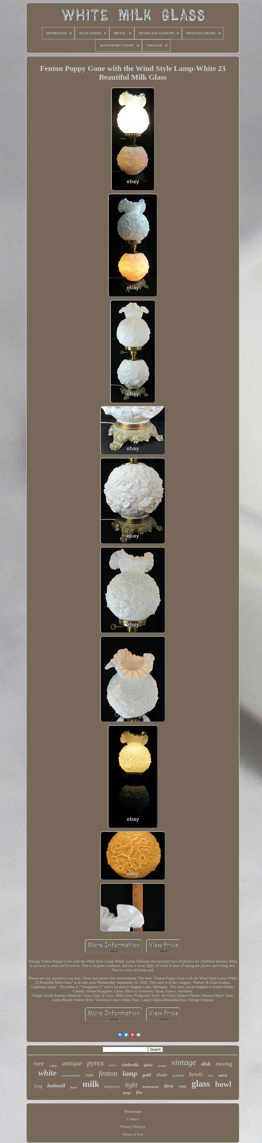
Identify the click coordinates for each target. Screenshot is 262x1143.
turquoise (112, 1086)
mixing (224, 1063)
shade (161, 1074)
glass (201, 1084)
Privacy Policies (132, 1127)
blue (210, 1075)
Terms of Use (133, 1134)
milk (90, 1084)
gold (146, 1074)
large (127, 1093)
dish (206, 1064)
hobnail (56, 1085)
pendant (178, 1075)
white (47, 1072)
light (131, 1085)
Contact (133, 1119)
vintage (183, 1062)
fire (139, 1092)
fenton (108, 1073)
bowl (223, 1084)
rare (38, 1063)
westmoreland (71, 1075)
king (38, 1086)
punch (112, 1065)
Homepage (133, 1111)
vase (182, 1086)
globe (148, 1065)
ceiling (53, 1065)
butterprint (151, 1087)
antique (72, 1063)
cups (89, 1074)
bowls (196, 1074)
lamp (130, 1073)
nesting (162, 1065)
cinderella (130, 1065)
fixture (73, 1087)
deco (169, 1086)
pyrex (95, 1063)
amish (222, 1075)
